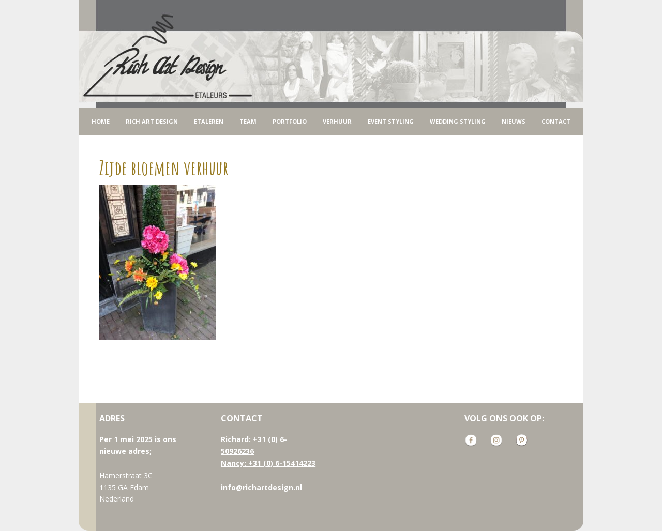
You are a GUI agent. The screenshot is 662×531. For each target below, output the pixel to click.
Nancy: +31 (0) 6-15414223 (268, 463)
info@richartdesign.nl (261, 487)
